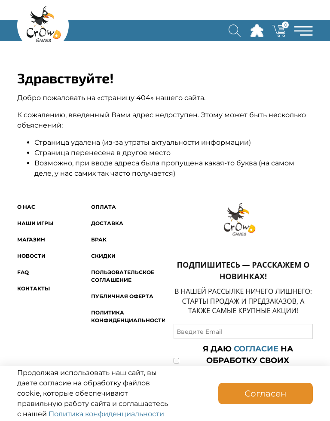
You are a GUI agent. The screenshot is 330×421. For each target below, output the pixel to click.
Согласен (265, 393)
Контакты (33, 288)
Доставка (107, 223)
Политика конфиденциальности (106, 414)
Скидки (103, 256)
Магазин (31, 239)
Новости (31, 256)
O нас (26, 207)
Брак (99, 239)
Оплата (103, 207)
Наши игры (35, 223)
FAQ (23, 272)
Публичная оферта (122, 296)
